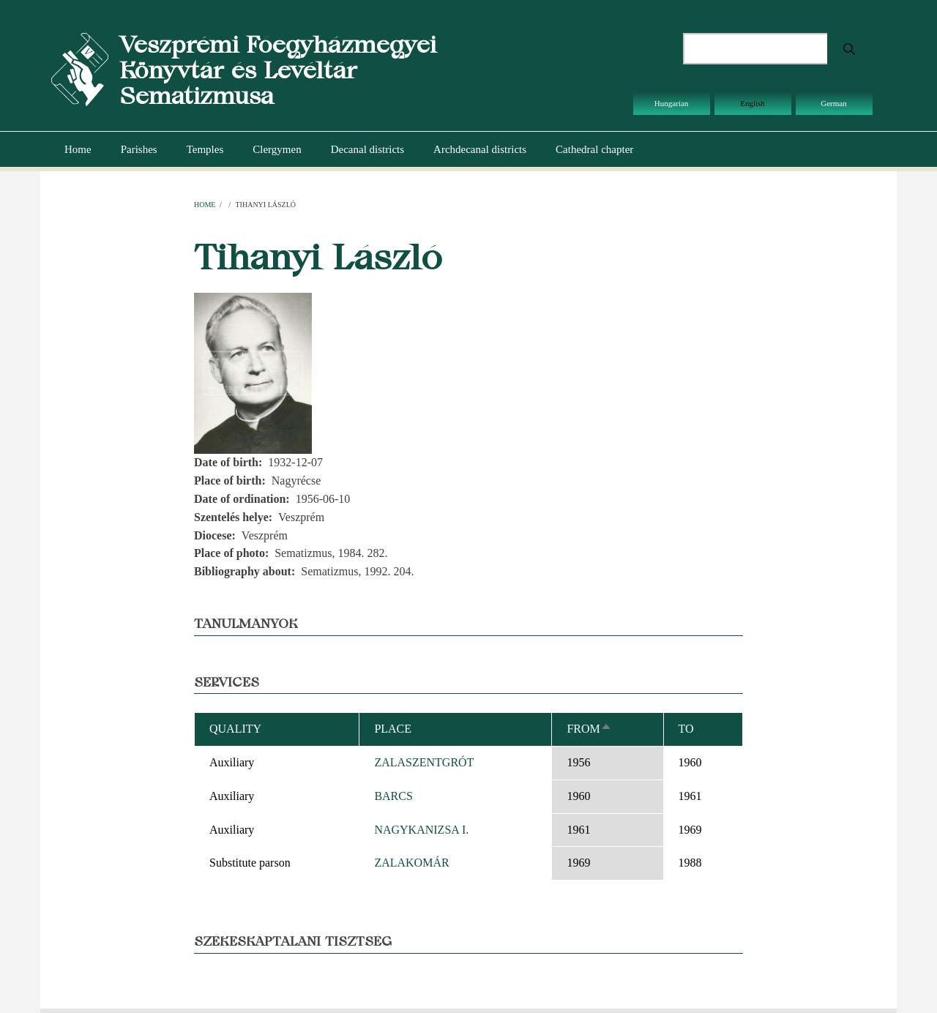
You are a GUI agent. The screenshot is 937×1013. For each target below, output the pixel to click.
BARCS (393, 796)
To (686, 728)
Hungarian (671, 103)
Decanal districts (367, 149)
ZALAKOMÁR (411, 862)
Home (78, 149)
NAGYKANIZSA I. (421, 829)
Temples (205, 149)
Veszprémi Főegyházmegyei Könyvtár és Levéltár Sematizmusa (277, 70)
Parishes (139, 149)
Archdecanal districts (479, 149)
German (833, 103)
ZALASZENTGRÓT (424, 762)
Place (392, 728)
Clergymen (277, 149)
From (589, 728)
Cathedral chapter (594, 149)
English (752, 103)
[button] (253, 372)
